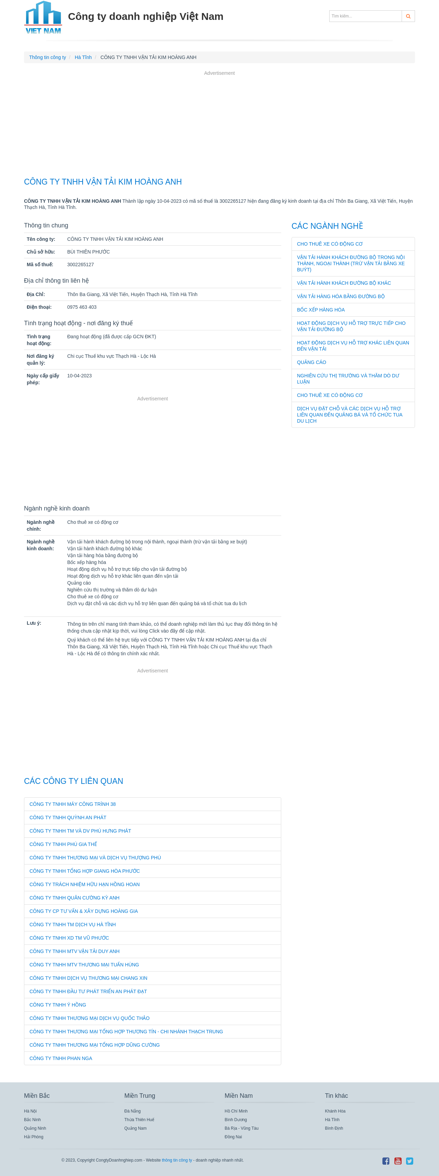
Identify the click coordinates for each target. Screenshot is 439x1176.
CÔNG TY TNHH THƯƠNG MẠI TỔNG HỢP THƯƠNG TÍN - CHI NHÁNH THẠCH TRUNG (126, 1031)
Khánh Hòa (335, 1111)
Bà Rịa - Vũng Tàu (242, 1128)
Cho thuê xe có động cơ (330, 244)
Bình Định (334, 1128)
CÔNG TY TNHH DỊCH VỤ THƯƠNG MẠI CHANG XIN (88, 978)
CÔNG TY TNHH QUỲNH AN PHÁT (67, 817)
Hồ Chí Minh (236, 1111)
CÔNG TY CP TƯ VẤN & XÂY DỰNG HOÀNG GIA (83, 911)
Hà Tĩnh (332, 1119)
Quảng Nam (135, 1128)
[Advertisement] (219, 125)
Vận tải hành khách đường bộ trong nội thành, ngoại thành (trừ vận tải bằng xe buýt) (351, 263)
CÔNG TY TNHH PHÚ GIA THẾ (63, 844)
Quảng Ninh (35, 1128)
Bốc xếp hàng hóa (321, 310)
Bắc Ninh (32, 1119)
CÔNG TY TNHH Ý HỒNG (57, 1005)
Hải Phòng (33, 1136)
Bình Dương (236, 1119)
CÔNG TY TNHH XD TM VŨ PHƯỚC (69, 938)
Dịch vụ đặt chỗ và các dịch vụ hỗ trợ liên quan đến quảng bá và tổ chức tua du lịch (349, 415)
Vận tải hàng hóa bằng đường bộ (341, 296)
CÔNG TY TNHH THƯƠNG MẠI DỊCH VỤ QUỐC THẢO (89, 1018)
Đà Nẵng (132, 1111)
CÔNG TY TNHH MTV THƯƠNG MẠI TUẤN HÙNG (84, 964)
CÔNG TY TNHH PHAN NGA (60, 1058)
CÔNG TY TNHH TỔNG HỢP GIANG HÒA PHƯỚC (84, 871)
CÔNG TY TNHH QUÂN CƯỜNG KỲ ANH (74, 898)
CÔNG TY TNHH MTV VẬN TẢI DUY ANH (74, 951)
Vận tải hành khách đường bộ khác (344, 283)
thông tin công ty (177, 1160)
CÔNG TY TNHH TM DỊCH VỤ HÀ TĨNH (72, 924)
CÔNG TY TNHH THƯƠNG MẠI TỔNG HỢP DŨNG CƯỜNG (94, 1045)
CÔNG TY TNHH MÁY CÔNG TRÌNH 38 (72, 804)
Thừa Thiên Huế (139, 1119)
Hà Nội (30, 1111)
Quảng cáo (311, 362)
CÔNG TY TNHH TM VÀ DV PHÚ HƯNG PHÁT (80, 831)
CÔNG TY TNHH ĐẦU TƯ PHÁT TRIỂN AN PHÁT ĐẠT (88, 991)
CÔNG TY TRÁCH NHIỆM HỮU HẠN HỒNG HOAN (84, 884)
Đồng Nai (233, 1136)
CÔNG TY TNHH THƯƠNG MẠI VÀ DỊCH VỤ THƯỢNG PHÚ (95, 857)
